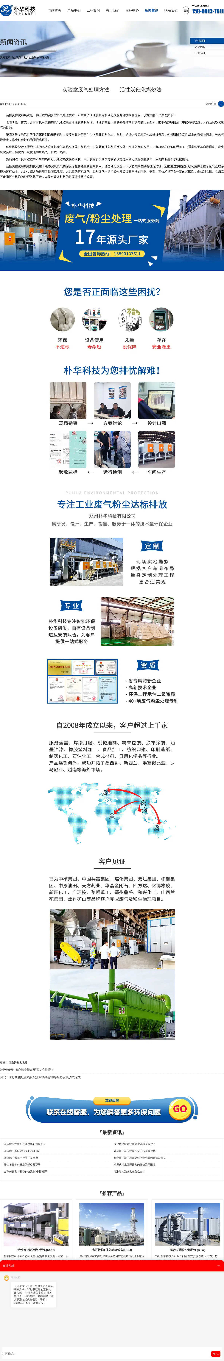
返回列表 (211, 103)
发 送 (216, 1353)
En (186, 10)
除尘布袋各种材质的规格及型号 (22, 1164)
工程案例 (93, 10)
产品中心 (74, 10)
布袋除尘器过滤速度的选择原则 (22, 1150)
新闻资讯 (151, 10)
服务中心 (132, 10)
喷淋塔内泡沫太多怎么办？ (129, 1171)
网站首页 (54, 10)
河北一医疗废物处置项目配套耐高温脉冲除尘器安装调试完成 (40, 1077)
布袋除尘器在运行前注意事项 (21, 1157)
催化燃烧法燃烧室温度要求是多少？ (134, 1143)
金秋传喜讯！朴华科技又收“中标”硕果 (25, 1171)
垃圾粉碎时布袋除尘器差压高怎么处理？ (27, 1069)
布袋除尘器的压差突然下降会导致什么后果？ (140, 1157)
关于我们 (112, 10)
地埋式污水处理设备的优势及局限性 (134, 1164)
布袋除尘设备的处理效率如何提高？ (25, 1143)
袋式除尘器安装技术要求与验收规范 (134, 1150)
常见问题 (200, 46)
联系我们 (171, 10)
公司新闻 (200, 52)
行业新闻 (200, 40)
